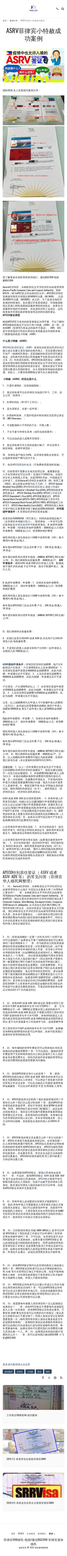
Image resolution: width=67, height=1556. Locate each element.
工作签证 (55, 493)
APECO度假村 (19, 464)
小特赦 (54, 486)
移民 (48, 1371)
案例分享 (14, 20)
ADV (48, 1015)
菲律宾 (20, 1371)
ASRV (22, 563)
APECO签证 (44, 1178)
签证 (39, 1371)
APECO (33, 1306)
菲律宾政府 (21, 524)
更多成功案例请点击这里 (16, 1364)
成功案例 (8, 1371)
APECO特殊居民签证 (34, 486)
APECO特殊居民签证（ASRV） (18, 347)
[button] (4, 9)
